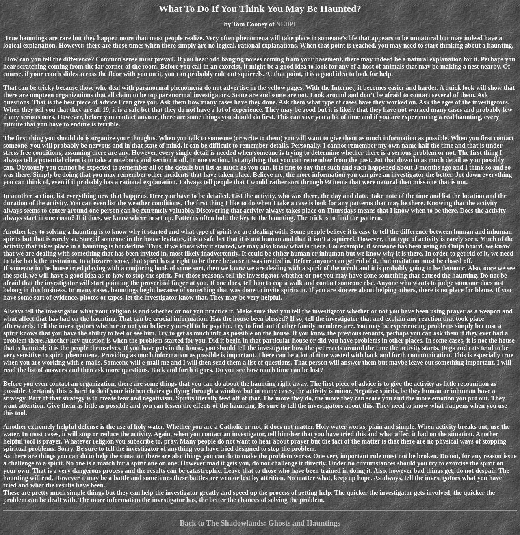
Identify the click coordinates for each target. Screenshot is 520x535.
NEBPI (286, 24)
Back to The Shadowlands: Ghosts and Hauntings (260, 523)
